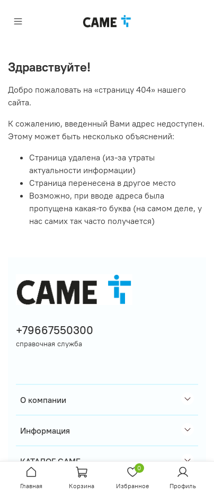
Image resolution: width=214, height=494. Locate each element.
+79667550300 (54, 330)
